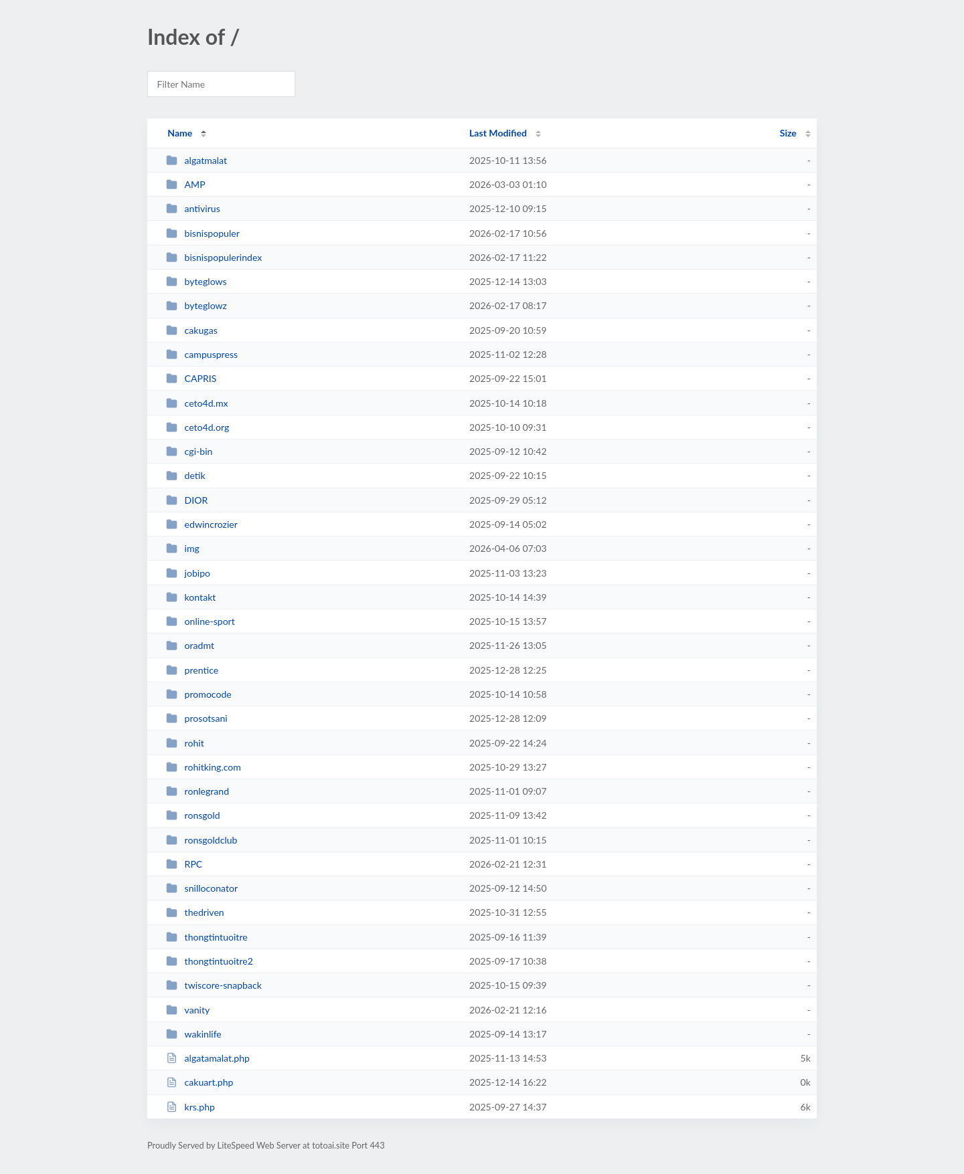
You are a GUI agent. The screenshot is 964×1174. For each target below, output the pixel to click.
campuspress (202, 354)
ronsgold (193, 815)
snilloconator (202, 888)
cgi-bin (189, 451)
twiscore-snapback (214, 985)
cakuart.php (199, 1082)
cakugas (192, 330)
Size (788, 132)
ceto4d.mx (197, 403)
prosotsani (196, 718)
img (182, 548)
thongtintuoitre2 (209, 961)
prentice (192, 670)
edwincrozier (202, 524)
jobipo (188, 573)
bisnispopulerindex (214, 257)
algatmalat (196, 160)
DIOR (187, 500)
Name (179, 132)
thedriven (195, 912)
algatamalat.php (208, 1058)
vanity (188, 1009)
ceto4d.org (197, 427)
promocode (199, 694)
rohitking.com (203, 767)
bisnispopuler (203, 233)
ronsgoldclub (201, 840)
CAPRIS (191, 378)
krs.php (190, 1106)
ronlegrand (197, 791)
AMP (186, 184)
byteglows (196, 281)
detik (186, 475)
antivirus (193, 208)
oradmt (190, 645)
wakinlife (194, 1034)
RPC (184, 864)
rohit (185, 743)
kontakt (191, 597)
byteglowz (196, 305)
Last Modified (498, 132)
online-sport (200, 621)
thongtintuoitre (207, 937)
